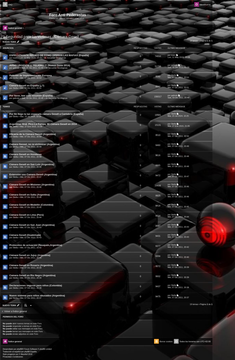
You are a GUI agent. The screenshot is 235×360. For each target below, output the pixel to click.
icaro (15, 58)
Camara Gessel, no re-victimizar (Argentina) (34, 144)
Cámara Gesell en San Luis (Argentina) (31, 164)
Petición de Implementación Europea (30, 75)
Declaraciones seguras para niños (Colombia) (35, 285)
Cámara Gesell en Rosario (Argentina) (31, 265)
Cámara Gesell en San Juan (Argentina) (32, 225)
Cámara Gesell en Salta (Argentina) (29, 194)
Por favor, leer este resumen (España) (31, 95)
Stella (15, 78)
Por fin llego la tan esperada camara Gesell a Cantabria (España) (46, 114)
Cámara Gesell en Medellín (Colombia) (31, 204)
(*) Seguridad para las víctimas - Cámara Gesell (40, 37)
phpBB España (30, 352)
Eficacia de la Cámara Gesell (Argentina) (32, 134)
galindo (16, 68)
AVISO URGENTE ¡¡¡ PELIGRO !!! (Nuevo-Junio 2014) (39, 65)
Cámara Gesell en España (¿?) (26, 85)
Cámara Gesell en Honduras (25, 154)
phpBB (19, 349)
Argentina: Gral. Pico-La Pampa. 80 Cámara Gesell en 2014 (43, 124)
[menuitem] (7, 4)
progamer (11, 354)
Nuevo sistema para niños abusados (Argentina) (37, 295)
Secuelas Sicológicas (56, 58)
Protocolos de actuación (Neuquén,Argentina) (35, 245)
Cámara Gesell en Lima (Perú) (26, 214)
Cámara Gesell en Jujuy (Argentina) (29, 255)
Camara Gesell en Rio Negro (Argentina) (32, 275)
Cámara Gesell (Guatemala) (25, 235)
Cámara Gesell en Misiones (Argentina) (31, 184)
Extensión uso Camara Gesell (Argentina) (33, 174)
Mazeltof (24, 354)
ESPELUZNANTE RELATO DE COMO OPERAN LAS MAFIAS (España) (49, 55)
